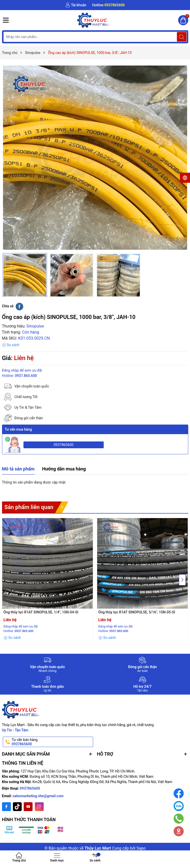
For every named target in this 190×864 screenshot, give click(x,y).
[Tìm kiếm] (181, 37)
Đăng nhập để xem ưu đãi (22, 370)
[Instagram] (39, 806)
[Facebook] (6, 806)
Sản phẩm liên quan (29, 507)
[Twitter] (17, 806)
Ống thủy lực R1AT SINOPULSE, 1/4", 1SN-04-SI (41, 612)
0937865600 (63, 445)
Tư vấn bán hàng (52, 742)
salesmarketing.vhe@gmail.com (38, 796)
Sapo (141, 848)
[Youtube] (28, 806)
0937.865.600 (26, 376)
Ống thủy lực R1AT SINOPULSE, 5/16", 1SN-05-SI (136, 612)
